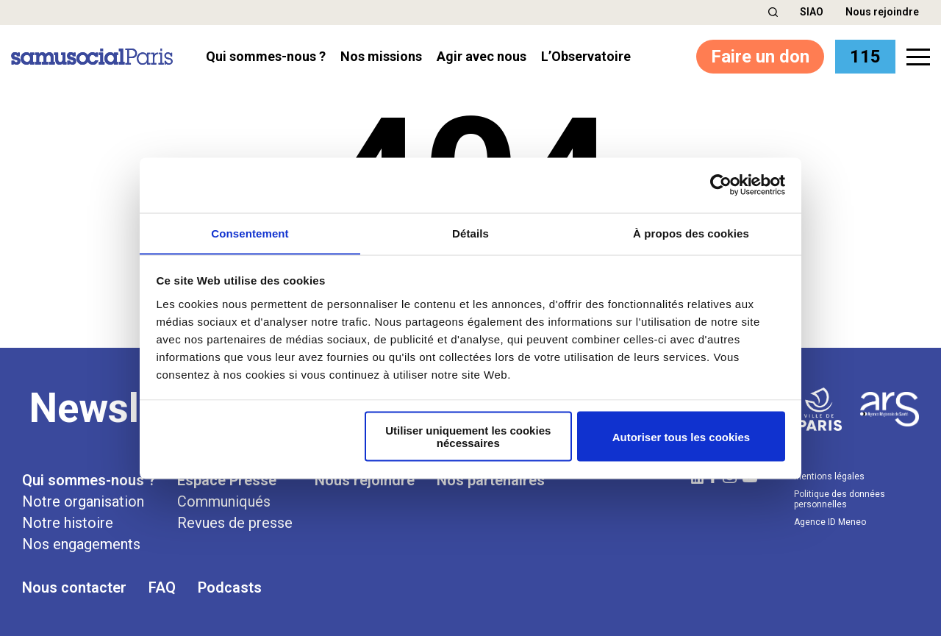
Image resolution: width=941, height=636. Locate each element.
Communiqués (224, 501)
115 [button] (865, 56)
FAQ (162, 587)
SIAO (811, 12)
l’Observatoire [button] (586, 56)
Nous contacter (74, 587)
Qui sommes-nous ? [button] (266, 56)
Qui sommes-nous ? (88, 479)
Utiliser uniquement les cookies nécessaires (468, 436)
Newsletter (126, 407)
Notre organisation (83, 501)
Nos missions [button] (381, 56)
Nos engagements (81, 543)
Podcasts (230, 587)
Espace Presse (226, 479)
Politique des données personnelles (839, 498)
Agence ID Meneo (830, 521)
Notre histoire (67, 522)
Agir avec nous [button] (481, 56)
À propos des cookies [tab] (691, 232)
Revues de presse (235, 522)
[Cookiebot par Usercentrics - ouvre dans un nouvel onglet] (720, 185)
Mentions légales (829, 476)
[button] (773, 12)
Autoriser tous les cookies (681, 437)
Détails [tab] (470, 232)
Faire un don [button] (760, 56)
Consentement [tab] (249, 232)
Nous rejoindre (882, 12)
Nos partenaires (491, 479)
